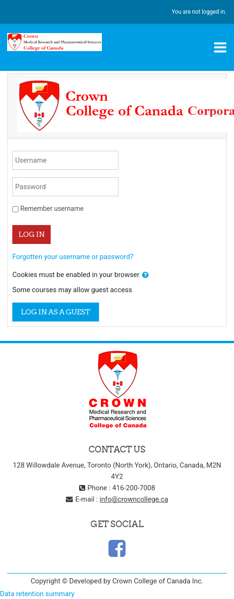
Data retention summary (37, 594)
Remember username (52, 208)
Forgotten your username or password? (72, 256)
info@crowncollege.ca (133, 499)
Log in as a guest (55, 311)
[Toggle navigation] (220, 47)
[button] (145, 275)
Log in (31, 234)
